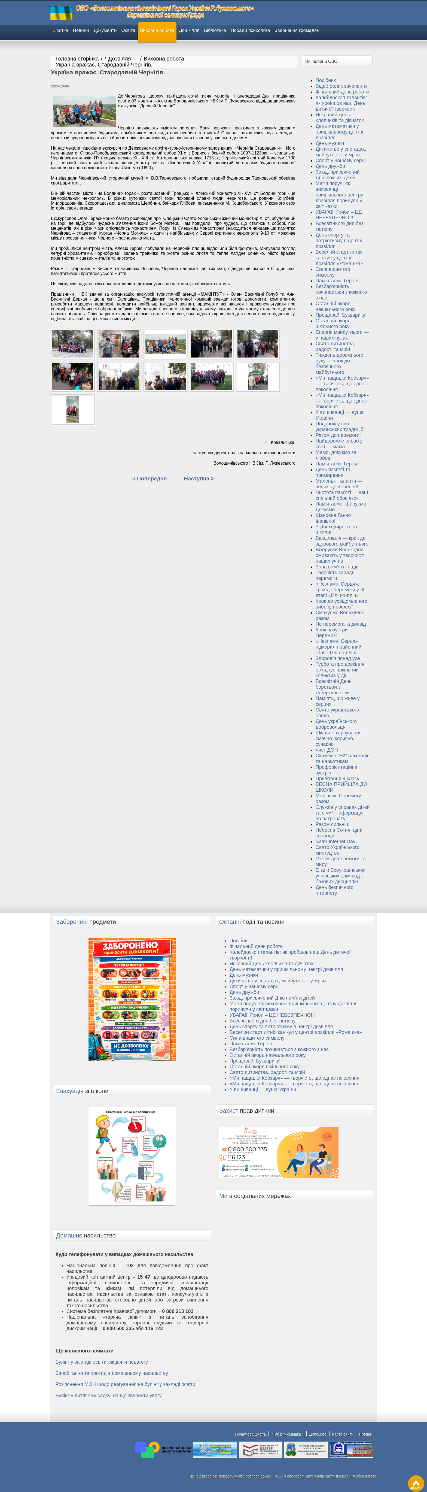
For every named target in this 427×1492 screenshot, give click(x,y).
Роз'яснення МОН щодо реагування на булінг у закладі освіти (125, 1384)
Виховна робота (157, 30)
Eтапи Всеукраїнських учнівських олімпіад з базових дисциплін (340, 875)
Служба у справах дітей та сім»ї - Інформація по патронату (343, 812)
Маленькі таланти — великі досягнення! (339, 483)
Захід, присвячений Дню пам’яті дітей (338, 174)
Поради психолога (250, 30)
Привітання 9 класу (337, 778)
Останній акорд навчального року (335, 306)
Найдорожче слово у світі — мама (339, 443)
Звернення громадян (296, 30)
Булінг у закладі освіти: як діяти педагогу (102, 1362)
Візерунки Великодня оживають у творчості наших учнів (340, 555)
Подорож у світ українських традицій (339, 426)
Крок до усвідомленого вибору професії (341, 604)
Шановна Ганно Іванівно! (333, 518)
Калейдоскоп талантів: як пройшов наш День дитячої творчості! (341, 103)
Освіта (128, 30)
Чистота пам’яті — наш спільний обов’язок (342, 495)
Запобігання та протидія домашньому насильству (112, 1373)
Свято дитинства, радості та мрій (335, 346)
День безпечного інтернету (334, 890)
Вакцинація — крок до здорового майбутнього (342, 541)
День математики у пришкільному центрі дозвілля (339, 131)
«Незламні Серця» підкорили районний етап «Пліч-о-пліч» (338, 646)
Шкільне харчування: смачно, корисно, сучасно (339, 738)
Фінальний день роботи (342, 92)
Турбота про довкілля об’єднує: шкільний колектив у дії (340, 669)
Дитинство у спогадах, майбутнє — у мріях (341, 152)
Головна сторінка (77, 59)
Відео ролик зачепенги (341, 86)
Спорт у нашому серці (341, 160)
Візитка (60, 30)
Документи (105, 30)
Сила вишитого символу (333, 272)
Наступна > (199, 479)
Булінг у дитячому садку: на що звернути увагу (109, 1395)
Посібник (326, 80)
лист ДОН (327, 750)
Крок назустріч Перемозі (332, 632)
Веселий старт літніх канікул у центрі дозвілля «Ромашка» (339, 257)
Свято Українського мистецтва (337, 850)
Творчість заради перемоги (335, 575)
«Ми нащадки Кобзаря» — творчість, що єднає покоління (342, 383)
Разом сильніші (333, 824)
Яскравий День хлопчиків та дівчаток (340, 117)
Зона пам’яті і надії (337, 567)
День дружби (330, 166)
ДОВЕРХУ (416, 1482)
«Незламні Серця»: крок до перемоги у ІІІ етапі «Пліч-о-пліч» (340, 589)
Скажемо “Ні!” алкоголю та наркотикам (343, 758)
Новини (81, 30)
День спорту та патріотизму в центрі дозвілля (339, 240)
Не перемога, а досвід (341, 624)
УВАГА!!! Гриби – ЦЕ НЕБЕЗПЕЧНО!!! (339, 214)
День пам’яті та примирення (333, 472)
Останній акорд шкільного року (333, 323)
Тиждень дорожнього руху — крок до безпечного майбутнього (339, 363)
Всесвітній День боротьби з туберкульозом (334, 687)
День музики (330, 143)
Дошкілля (189, 30)
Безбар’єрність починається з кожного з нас (341, 292)
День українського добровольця (336, 724)
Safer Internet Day (335, 841)
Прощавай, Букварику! (341, 315)
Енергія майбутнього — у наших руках (342, 335)
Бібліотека (215, 30)
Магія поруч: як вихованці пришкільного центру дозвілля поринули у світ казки (339, 195)
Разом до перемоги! (338, 435)
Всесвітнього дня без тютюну (263, 1021)
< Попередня (149, 479)
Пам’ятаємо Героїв (337, 280)
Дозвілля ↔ (123, 59)
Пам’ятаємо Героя (336, 464)
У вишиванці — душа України (263, 1089)
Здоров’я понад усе (338, 658)
